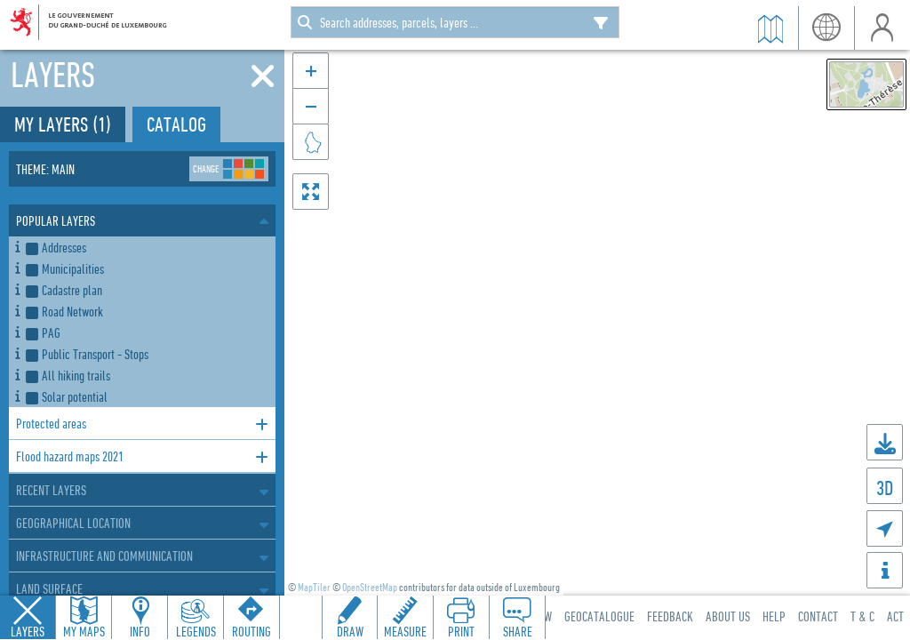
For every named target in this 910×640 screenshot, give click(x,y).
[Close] (262, 76)
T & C (862, 616)
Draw (350, 631)
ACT (895, 616)
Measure (405, 631)
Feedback (670, 616)
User (882, 28)
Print (461, 631)
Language (826, 28)
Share (517, 631)
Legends (196, 631)
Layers (27, 631)
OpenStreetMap (369, 587)
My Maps (84, 631)
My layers (62, 124)
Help (774, 616)
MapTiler (314, 587)
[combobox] (455, 22)
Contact (818, 616)
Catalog (176, 124)
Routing (251, 631)
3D (884, 488)
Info (140, 631)
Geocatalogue (599, 616)
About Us (728, 616)
